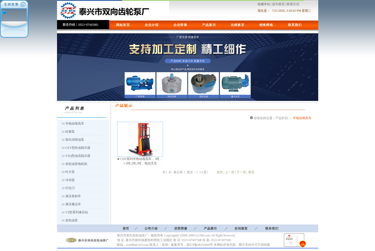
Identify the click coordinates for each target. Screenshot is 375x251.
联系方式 (293, 4)
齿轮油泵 (71, 220)
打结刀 (70, 188)
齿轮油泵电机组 (76, 164)
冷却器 (70, 180)
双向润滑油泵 (74, 139)
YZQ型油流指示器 (78, 156)
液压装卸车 (73, 196)
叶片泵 (70, 172)
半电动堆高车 (74, 123)
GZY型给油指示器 (78, 148)
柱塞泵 (70, 131)
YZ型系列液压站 (76, 212)
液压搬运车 (73, 204)
